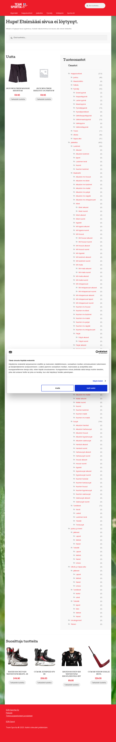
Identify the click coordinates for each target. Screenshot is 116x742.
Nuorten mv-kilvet (82, 310)
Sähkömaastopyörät (83, 119)
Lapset (78, 536)
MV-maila (79, 265)
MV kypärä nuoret (82, 230)
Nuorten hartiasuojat (83, 483)
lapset (78, 158)
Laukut (78, 513)
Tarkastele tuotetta (18, 99)
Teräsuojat (80, 525)
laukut (78, 593)
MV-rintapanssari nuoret (87, 291)
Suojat (75, 421)
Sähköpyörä (80, 123)
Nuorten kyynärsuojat (84, 490)
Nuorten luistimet (82, 169)
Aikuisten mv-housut (83, 177)
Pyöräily (49, 13)
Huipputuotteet (26, 13)
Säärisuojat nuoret (82, 502)
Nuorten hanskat (82, 479)
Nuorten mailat (81, 414)
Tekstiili (78, 521)
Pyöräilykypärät (81, 108)
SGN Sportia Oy (12, 710)
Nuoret (78, 165)
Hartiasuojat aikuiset (83, 452)
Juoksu (75, 77)
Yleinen (73, 624)
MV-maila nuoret (85, 272)
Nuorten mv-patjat (83, 322)
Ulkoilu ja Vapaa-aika (78, 567)
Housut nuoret (81, 463)
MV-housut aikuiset (86, 238)
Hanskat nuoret (81, 448)
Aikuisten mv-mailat (83, 188)
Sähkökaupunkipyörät (84, 116)
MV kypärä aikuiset (83, 226)
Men (77, 609)
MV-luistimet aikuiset (83, 257)
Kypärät (79, 223)
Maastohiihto (78, 81)
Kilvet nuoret (83, 211)
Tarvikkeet (77, 506)
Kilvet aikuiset (83, 207)
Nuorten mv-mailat (83, 318)
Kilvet (78, 204)
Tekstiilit (76, 548)
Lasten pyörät (81, 100)
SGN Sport (10, 721)
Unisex (78, 563)
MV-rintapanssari (82, 284)
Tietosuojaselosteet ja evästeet (19, 716)
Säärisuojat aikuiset (83, 498)
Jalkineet (76, 532)
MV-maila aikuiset (85, 268)
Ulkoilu (75, 135)
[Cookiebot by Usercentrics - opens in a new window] (97, 352)
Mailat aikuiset (81, 398)
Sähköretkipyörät (82, 127)
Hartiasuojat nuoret (83, 456)
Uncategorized (76, 620)
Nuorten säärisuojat (83, 494)
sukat (78, 597)
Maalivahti (77, 173)
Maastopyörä (81, 104)
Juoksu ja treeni (76, 528)
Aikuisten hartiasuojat (84, 429)
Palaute (9, 713)
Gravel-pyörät (81, 93)
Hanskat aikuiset (82, 444)
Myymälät (14, 13)
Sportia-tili (71, 13)
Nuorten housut (82, 486)
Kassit (78, 509)
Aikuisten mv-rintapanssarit (86, 200)
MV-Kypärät (80, 253)
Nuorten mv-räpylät (83, 326)
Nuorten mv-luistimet (84, 314)
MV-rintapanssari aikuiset (88, 288)
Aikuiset (79, 150)
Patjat (78, 333)
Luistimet (76, 146)
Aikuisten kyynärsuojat (84, 437)
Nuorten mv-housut (83, 307)
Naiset (78, 544)
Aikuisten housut (82, 433)
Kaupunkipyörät (81, 96)
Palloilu (76, 85)
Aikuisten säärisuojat (83, 441)
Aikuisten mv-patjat (83, 192)
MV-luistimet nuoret (83, 261)
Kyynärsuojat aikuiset (84, 471)
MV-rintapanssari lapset (84, 299)
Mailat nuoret (81, 402)
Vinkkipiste (60, 13)
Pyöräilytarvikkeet (82, 112)
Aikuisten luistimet (82, 154)
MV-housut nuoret (85, 242)
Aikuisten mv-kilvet (82, 181)
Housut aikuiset (81, 460)
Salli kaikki (91, 388)
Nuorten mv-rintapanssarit (85, 330)
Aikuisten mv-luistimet (84, 184)
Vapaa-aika (77, 138)
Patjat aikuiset (84, 337)
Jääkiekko (39, 13)
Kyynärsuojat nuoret (83, 475)
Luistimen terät (81, 161)
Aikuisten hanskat (82, 425)
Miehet (78, 540)
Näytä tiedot (98, 381)
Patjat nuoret (83, 341)
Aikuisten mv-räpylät (83, 196)
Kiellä (57, 388)
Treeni (75, 131)
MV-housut (80, 234)
